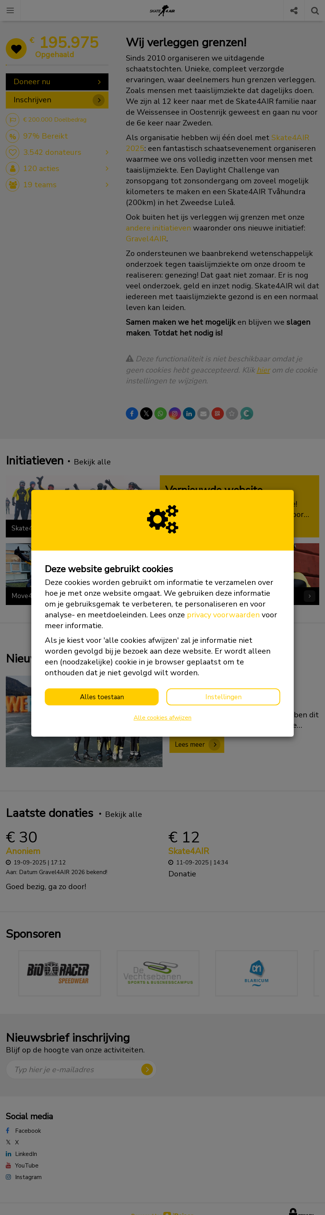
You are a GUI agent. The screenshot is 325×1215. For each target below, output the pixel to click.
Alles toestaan (102, 697)
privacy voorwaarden (223, 615)
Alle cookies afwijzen (162, 717)
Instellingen (223, 697)
